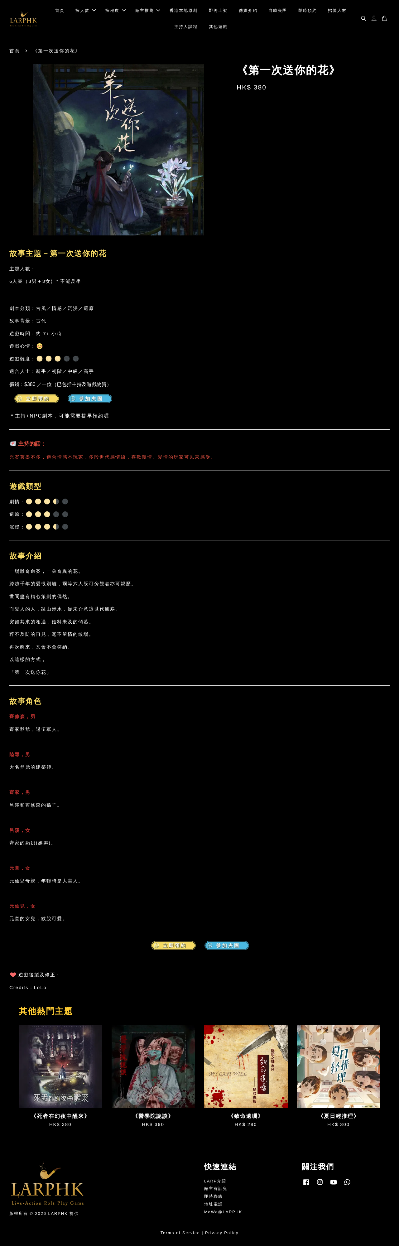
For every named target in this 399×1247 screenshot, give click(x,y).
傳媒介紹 (248, 11)
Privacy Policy (221, 1234)
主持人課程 (186, 27)
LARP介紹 (215, 1182)
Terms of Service (180, 1234)
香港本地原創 (184, 11)
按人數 (85, 11)
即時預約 (307, 11)
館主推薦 (147, 11)
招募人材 (337, 11)
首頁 (60, 11)
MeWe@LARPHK (223, 1213)
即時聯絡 (213, 1198)
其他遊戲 (218, 27)
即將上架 (218, 11)
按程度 (115, 11)
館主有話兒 (216, 1190)
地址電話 (213, 1205)
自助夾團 (277, 11)
